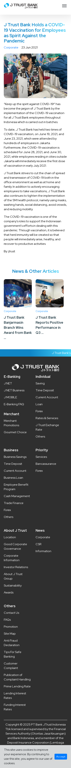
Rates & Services (47, 418)
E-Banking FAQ (14, 404)
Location (10, 537)
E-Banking (12, 376)
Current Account (47, 397)
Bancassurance (46, 464)
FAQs (7, 620)
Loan (39, 404)
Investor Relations (16, 567)
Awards (8, 592)
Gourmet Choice (15, 432)
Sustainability (13, 585)
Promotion (11, 627)
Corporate (11, 47)
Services (41, 457)
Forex (39, 411)
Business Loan (13, 478)
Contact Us (11, 613)
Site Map (10, 634)
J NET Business (14, 390)
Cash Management (17, 496)
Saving (40, 383)
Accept (60, 756)
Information (43, 551)
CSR (38, 544)
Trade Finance (13, 503)
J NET (8, 383)
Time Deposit (45, 390)
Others (40, 436)
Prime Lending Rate (17, 686)
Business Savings (15, 457)
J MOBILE (10, 397)
